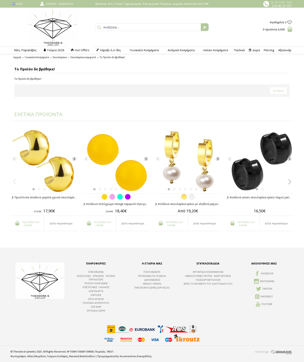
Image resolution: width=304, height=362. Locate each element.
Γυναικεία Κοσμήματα (37, 57)
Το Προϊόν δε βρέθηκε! (112, 57)
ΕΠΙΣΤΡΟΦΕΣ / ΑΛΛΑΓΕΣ (96, 287)
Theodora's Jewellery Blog (152, 287)
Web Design (262, 351)
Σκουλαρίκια (60, 57)
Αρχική (17, 57)
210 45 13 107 (282, 6)
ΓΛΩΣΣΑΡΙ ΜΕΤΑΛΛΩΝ (208, 280)
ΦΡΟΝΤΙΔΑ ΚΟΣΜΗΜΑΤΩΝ (208, 272)
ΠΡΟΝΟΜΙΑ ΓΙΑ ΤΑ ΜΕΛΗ (152, 276)
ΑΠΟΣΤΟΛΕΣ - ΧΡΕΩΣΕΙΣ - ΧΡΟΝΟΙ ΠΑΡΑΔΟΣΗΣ (96, 277)
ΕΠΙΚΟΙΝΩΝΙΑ (96, 272)
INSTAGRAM (264, 281)
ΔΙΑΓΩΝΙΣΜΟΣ (152, 280)
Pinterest (264, 296)
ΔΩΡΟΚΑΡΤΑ (96, 291)
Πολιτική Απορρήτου (96, 303)
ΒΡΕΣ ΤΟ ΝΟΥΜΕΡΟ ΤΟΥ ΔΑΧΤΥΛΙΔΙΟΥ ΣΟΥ (208, 283)
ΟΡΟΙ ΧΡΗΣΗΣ (96, 299)
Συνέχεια (278, 90)
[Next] (74, 159)
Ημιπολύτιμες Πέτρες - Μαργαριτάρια (208, 276)
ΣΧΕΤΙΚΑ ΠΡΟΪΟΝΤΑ (35, 114)
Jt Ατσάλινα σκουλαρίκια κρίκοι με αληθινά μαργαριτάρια (188, 204)
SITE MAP (96, 306)
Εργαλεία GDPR (96, 310)
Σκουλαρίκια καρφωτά (83, 57)
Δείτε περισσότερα (61, 223)
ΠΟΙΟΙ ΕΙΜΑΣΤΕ (152, 272)
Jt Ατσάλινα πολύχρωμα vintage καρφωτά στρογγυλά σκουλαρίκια (117, 204)
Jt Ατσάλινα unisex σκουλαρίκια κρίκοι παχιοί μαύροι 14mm (260, 197)
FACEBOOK (264, 273)
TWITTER (264, 289)
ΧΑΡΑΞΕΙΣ (96, 295)
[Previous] (14, 159)
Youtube (264, 304)
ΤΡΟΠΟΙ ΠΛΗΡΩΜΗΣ (96, 283)
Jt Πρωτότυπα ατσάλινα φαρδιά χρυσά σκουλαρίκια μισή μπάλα (45, 197)
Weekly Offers (152, 283)
